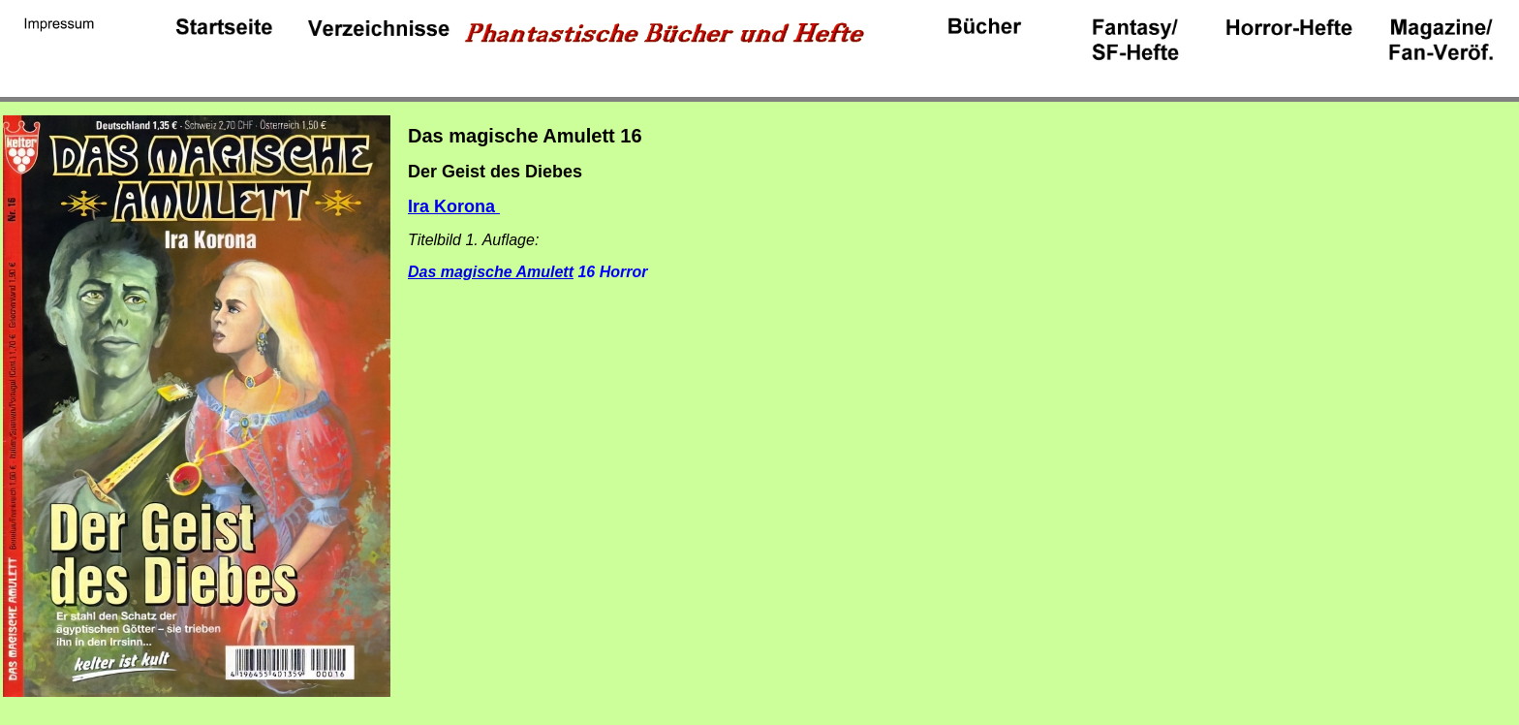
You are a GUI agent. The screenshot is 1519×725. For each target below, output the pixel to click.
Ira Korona (454, 206)
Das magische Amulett (491, 272)
